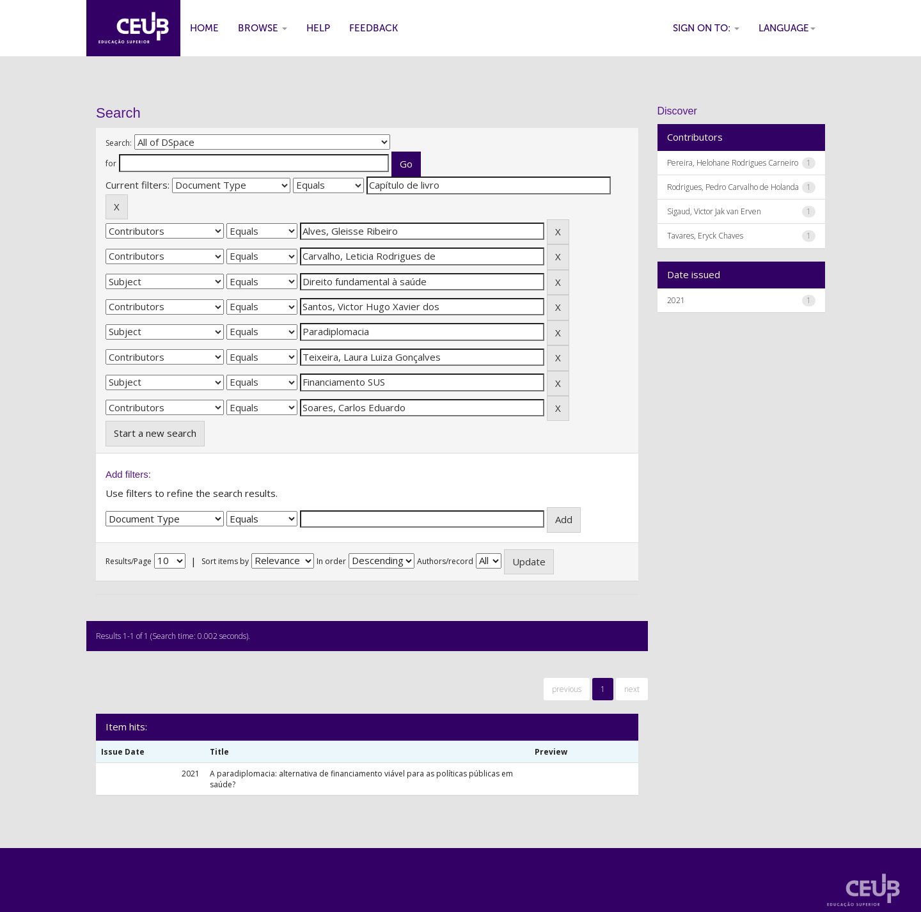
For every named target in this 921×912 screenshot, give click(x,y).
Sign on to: (706, 28)
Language (787, 28)
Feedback (373, 28)
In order (331, 561)
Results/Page (129, 561)
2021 (676, 300)
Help (318, 28)
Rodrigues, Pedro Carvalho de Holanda (733, 187)
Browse (262, 28)
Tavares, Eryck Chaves (705, 235)
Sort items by (225, 561)
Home (204, 28)
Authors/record (445, 561)
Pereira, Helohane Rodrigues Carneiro (732, 162)
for (111, 163)
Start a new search (155, 433)
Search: (119, 143)
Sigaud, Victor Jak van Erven (714, 211)
